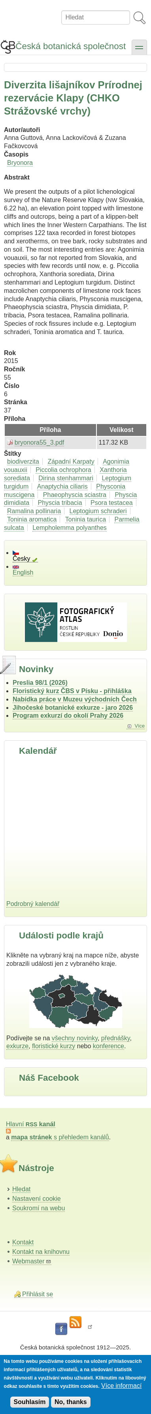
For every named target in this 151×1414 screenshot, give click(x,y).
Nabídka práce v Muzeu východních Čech (75, 699)
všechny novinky (75, 1038)
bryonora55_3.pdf (39, 442)
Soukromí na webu (38, 1208)
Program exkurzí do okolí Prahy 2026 (68, 715)
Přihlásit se (37, 1294)
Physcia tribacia (60, 502)
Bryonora (20, 162)
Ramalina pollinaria (34, 511)
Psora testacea (112, 502)
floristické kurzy (53, 1046)
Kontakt (23, 1242)
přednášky (115, 1038)
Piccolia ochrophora (63, 469)
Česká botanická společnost (70, 46)
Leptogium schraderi (98, 511)
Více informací (121, 1385)
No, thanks (71, 1402)
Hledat (21, 1189)
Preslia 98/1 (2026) (40, 682)
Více (139, 726)
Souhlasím (30, 1402)
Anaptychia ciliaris (62, 486)
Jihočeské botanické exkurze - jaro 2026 (73, 707)
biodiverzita (23, 461)
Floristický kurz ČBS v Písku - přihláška (72, 691)
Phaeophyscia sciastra (74, 494)
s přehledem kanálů (60, 1137)
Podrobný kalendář (32, 903)
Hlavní (30, 1124)
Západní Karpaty (70, 461)
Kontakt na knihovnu (41, 1251)
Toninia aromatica (32, 519)
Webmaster (31, 1261)
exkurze (17, 1046)
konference (108, 1046)
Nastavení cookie (36, 1198)
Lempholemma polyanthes (69, 527)
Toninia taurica (85, 519)
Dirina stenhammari (65, 478)
